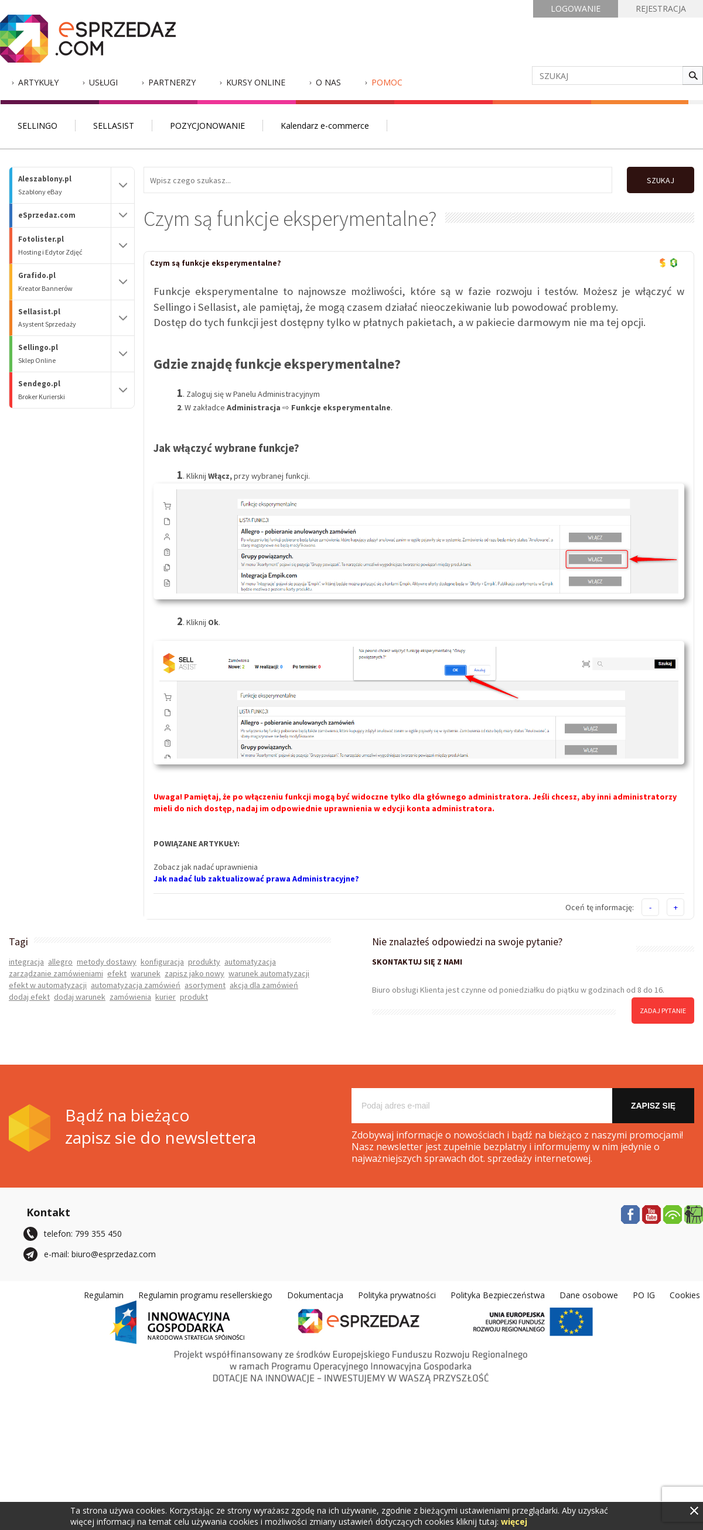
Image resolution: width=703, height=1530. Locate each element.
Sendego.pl (64, 390)
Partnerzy (172, 82)
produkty (204, 961)
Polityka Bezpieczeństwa (498, 1295)
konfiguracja (162, 961)
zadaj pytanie (663, 1010)
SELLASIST (113, 125)
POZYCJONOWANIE (207, 125)
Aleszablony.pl (64, 185)
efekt (117, 973)
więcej (514, 1521)
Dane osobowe (588, 1295)
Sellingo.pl (64, 353)
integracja (26, 961)
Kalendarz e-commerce (325, 125)
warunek (146, 973)
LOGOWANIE (575, 8)
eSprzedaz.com (47, 215)
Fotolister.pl (64, 245)
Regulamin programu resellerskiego (205, 1295)
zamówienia (130, 997)
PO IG (644, 1295)
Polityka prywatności (397, 1295)
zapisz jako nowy (194, 973)
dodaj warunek (79, 997)
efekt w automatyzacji (48, 985)
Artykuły (38, 82)
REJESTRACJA (661, 8)
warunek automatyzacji (268, 973)
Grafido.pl (64, 281)
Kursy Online (255, 82)
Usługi (103, 82)
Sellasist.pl (64, 318)
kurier (165, 997)
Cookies (685, 1295)
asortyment (205, 985)
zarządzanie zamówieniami (56, 973)
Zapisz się (653, 1105)
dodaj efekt (29, 997)
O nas (328, 82)
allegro (60, 961)
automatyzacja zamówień (135, 985)
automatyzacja (250, 961)
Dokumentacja (315, 1295)
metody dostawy (106, 961)
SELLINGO (37, 125)
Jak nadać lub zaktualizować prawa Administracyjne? (256, 878)
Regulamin (104, 1295)
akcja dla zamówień (264, 985)
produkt (194, 997)
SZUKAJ (660, 180)
